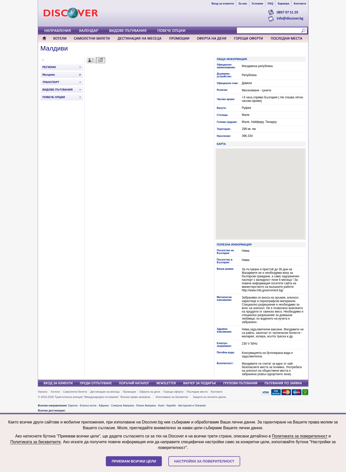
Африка (104, 405)
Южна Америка (146, 405)
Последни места (197, 391)
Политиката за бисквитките (35, 442)
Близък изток (88, 405)
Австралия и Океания (192, 405)
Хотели (55, 391)
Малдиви (54, 48)
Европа (73, 405)
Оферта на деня (149, 391)
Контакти (216, 391)
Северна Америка (122, 405)
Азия (161, 405)
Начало (43, 391)
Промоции (129, 391)
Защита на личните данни (209, 396)
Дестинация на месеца (105, 391)
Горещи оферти (173, 391)
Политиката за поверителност (299, 436)
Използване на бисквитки (172, 396)
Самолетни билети (75, 391)
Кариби (171, 405)
